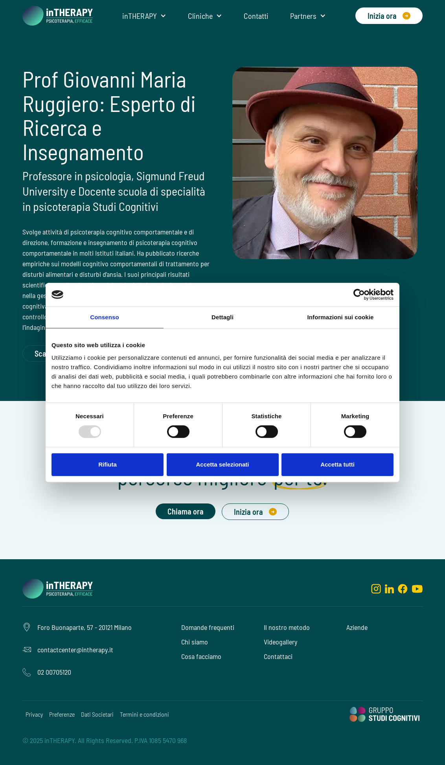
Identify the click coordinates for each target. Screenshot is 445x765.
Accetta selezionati (222, 464)
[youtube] (417, 588)
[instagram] (376, 588)
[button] (144, 15)
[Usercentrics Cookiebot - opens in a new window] (359, 294)
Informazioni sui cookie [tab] (340, 317)
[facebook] (403, 588)
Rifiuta (107, 464)
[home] (57, 16)
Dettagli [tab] (222, 317)
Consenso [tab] (104, 317)
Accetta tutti (337, 464)
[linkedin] (389, 588)
